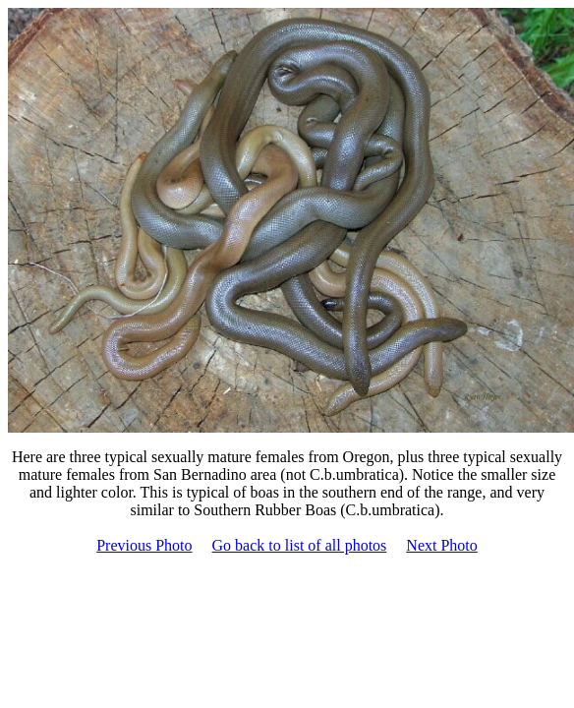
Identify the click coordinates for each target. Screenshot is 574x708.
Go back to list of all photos (299, 545)
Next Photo (441, 545)
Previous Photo (144, 545)
